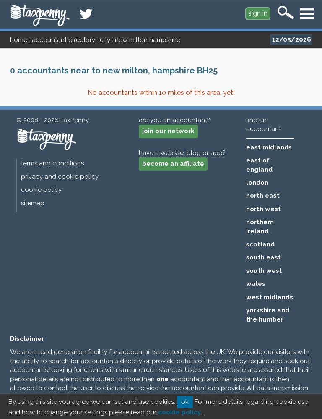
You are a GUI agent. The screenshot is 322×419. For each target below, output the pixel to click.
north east (263, 195)
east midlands (269, 147)
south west (264, 271)
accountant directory (63, 40)
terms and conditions (52, 163)
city (105, 40)
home (18, 40)
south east (263, 257)
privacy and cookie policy (60, 177)
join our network (168, 131)
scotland (260, 244)
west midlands (269, 297)
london (257, 182)
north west (263, 209)
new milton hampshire (147, 40)
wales (255, 284)
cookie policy (41, 190)
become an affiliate (173, 164)
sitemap (32, 203)
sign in (257, 13)
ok (185, 402)
